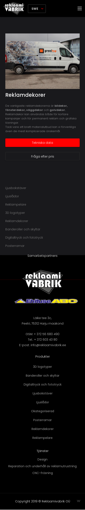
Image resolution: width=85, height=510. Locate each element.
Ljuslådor (12, 196)
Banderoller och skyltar (22, 229)
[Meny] (80, 8)
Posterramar (14, 246)
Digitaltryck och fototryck (24, 237)
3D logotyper (15, 213)
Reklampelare (15, 204)
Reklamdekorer (25, 94)
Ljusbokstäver (15, 188)
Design (42, 459)
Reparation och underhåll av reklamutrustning (42, 466)
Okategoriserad (42, 411)
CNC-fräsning (42, 473)
